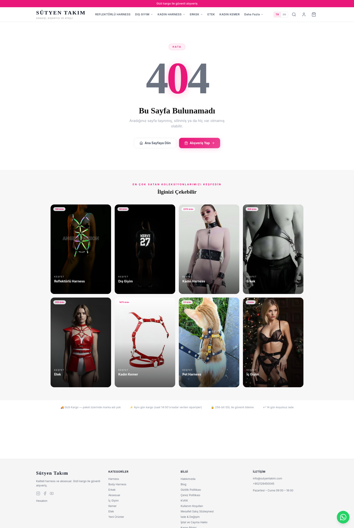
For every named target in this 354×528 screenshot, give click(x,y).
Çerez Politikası (190, 495)
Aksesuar (114, 495)
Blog (183, 484)
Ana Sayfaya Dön (155, 143)
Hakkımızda (188, 479)
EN (284, 14)
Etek (111, 511)
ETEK (211, 14)
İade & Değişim (190, 517)
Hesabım (41, 500)
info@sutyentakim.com (267, 478)
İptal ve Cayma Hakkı (194, 522)
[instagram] (38, 493)
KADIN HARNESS (171, 14)
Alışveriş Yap (199, 143)
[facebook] (45, 493)
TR (277, 14)
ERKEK (196, 14)
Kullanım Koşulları (192, 506)
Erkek (112, 489)
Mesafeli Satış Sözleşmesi (197, 511)
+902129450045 (263, 483)
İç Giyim (113, 500)
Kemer (112, 506)
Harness (113, 479)
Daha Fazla (253, 14)
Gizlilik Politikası (191, 489)
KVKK (184, 500)
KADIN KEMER (229, 14)
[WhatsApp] (343, 517)
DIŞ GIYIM (144, 14)
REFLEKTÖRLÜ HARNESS (113, 14)
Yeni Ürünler (116, 517)
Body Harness (117, 484)
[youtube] (52, 493)
